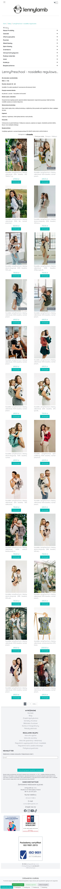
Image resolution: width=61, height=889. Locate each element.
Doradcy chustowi (30, 721)
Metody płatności (30, 728)
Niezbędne (17, 887)
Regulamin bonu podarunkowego (30, 746)
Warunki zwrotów (30, 738)
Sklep (9, 23)
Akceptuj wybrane (31, 884)
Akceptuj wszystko (18, 884)
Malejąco (54, 136)
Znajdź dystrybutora (30, 718)
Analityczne (26, 887)
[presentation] (15, 764)
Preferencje (35, 887)
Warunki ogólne (30, 735)
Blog (30, 716)
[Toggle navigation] (16, 2)
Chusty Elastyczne (27, 866)
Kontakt (30, 713)
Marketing (44, 887)
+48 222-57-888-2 (30, 798)
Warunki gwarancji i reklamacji (30, 741)
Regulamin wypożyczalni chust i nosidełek (30, 743)
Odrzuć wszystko (43, 884)
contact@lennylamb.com (30, 804)
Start (4, 23)
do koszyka (16, 182)
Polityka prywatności (30, 748)
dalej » (34, 704)
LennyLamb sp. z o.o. (33, 864)
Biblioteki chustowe (31, 723)
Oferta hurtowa (30, 868)
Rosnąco (48, 136)
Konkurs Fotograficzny (30, 726)
